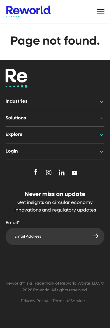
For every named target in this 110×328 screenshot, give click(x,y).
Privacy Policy (34, 301)
